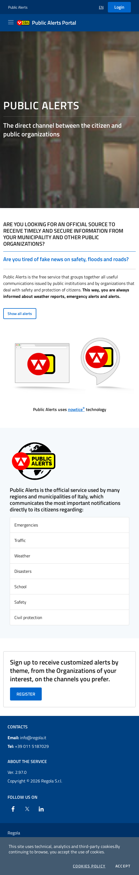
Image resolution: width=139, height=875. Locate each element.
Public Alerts (18, 7)
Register (26, 694)
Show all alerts (20, 313)
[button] (101, 7)
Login (119, 7)
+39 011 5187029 (28, 746)
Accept (122, 866)
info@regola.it (27, 737)
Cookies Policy (89, 866)
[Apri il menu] (11, 22)
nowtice (76, 409)
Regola (14, 833)
